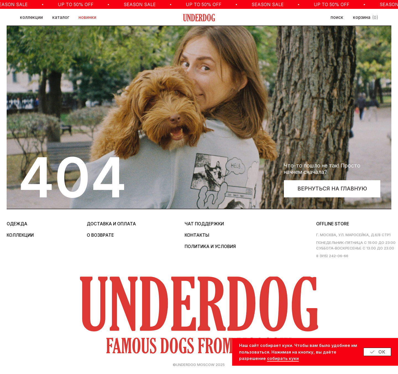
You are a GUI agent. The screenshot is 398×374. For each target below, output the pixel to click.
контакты (197, 235)
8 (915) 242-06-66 (332, 256)
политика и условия (210, 246)
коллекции (31, 17)
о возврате (100, 235)
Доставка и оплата (111, 223)
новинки (87, 17)
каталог (60, 17)
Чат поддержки (204, 223)
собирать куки (283, 358)
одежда (17, 223)
